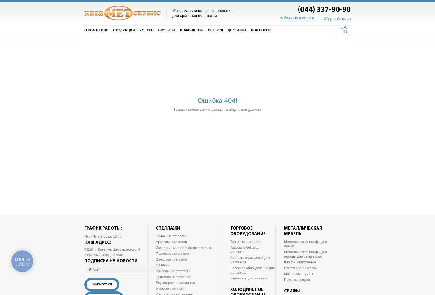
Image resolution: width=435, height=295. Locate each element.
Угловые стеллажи (170, 289)
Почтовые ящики (297, 280)
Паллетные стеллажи (172, 254)
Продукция (124, 30)
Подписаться (102, 284)
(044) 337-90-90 (324, 10)
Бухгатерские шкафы (300, 268)
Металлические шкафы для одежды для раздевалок (305, 254)
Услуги (146, 30)
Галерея (215, 30)
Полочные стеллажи (171, 236)
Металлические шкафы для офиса (305, 244)
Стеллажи (168, 228)
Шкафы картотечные (300, 262)
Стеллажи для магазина (248, 278)
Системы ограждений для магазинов (250, 260)
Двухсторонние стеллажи (175, 283)
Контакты (261, 30)
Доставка (237, 30)
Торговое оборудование (248, 231)
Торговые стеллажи (245, 242)
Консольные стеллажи (173, 271)
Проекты (166, 30)
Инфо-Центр (191, 30)
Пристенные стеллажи (173, 277)
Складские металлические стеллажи (184, 248)
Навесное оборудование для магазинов (252, 270)
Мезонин (163, 265)
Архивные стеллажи (171, 242)
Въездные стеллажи (171, 259)
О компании (96, 30)
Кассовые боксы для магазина (246, 250)
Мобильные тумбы (298, 274)
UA (343, 27)
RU (345, 31)
